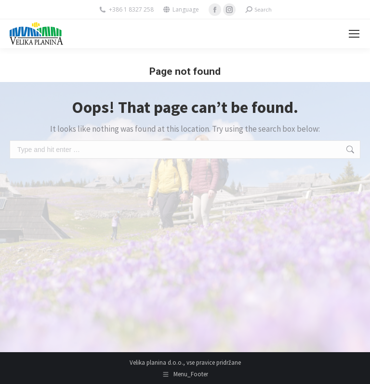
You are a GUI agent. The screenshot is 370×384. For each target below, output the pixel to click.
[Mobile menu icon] (354, 33)
